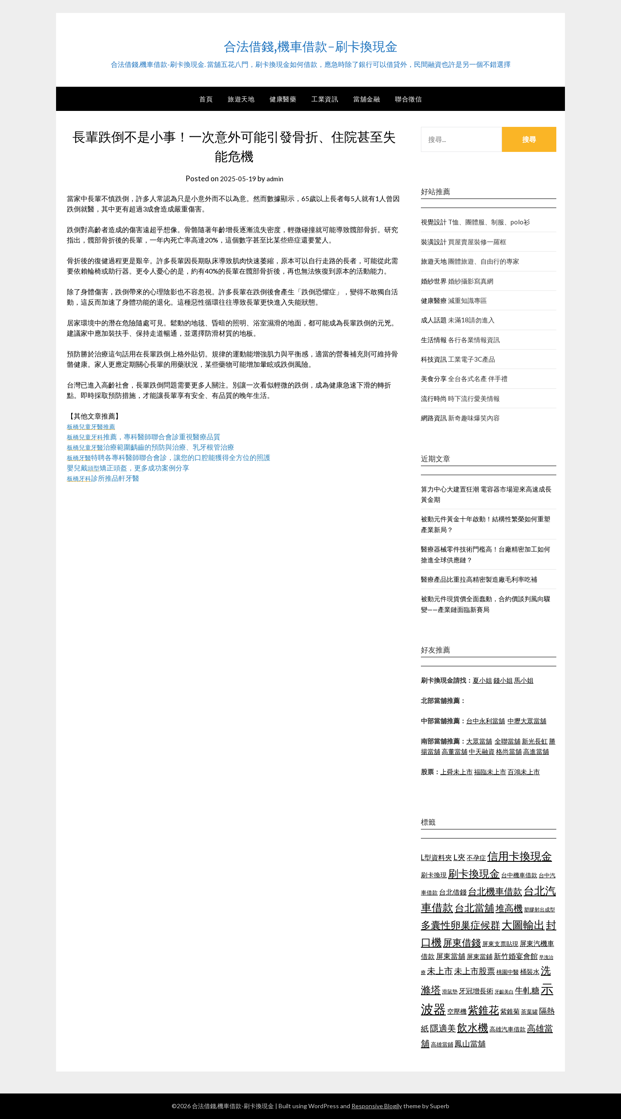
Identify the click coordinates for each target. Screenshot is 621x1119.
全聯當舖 (508, 741)
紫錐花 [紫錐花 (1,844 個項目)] (483, 1010)
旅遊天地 (241, 99)
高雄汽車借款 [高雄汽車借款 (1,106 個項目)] (507, 1029)
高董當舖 (454, 751)
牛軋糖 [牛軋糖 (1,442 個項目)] (527, 990)
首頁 (206, 99)
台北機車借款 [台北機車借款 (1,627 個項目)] (495, 891)
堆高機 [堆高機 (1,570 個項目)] (509, 908)
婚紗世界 (434, 281)
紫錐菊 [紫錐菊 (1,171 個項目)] (510, 1011)
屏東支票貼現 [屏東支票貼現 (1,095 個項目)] (500, 943)
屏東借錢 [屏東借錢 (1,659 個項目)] (462, 942)
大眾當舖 (479, 741)
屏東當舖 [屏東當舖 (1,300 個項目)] (450, 956)
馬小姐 (523, 680)
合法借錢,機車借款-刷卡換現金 (310, 44)
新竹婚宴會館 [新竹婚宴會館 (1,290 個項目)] (516, 956)
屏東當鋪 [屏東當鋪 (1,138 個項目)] (479, 956)
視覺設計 (434, 222)
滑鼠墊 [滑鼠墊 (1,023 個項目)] (450, 991)
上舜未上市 (456, 771)
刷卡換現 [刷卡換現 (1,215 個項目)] (434, 875)
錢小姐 (503, 680)
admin (276, 178)
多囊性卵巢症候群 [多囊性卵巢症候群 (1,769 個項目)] (460, 925)
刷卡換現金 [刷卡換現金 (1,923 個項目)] (474, 873)
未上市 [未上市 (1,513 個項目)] (440, 970)
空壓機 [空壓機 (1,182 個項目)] (457, 1011)
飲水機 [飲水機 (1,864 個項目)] (472, 1027)
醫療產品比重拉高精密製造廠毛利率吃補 (479, 579)
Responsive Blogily (376, 1106)
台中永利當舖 (485, 721)
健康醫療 (434, 300)
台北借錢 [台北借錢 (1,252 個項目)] (453, 892)
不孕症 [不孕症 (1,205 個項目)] (476, 857)
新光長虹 (535, 741)
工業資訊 (324, 99)
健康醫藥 (283, 99)
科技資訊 (434, 359)
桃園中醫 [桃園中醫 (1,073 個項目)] (507, 971)
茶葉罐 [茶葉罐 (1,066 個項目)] (529, 1011)
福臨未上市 (490, 771)
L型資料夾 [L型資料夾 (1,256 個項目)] (436, 857)
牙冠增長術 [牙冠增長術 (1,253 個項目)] (476, 991)
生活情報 (434, 340)
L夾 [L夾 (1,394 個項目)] (459, 857)
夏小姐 (482, 680)
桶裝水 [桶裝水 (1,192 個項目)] (529, 971)
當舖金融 (366, 99)
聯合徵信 (408, 99)
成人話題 (434, 320)
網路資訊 (434, 418)
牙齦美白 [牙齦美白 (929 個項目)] (504, 991)
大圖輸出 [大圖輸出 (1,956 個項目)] (523, 924)
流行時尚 (434, 398)
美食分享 (434, 378)
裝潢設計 (434, 242)
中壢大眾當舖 (527, 721)
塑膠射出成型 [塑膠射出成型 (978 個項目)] (539, 909)
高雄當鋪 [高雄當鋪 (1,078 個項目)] (442, 1044)
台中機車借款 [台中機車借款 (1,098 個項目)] (519, 875)
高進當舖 (536, 751)
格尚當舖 (509, 751)
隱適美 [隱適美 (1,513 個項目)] (443, 1028)
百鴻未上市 (524, 771)
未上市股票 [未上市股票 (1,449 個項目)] (474, 971)
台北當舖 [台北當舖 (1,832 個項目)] (474, 908)
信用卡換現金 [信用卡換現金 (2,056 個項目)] (519, 855)
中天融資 (482, 751)
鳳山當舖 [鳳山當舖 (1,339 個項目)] (470, 1043)
